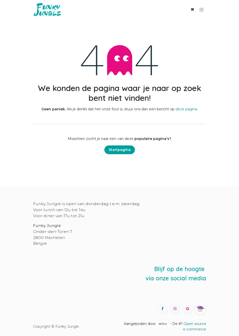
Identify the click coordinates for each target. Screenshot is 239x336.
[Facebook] (162, 309)
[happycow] (200, 308)
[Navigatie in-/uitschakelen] (201, 9)
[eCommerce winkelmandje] (192, 9)
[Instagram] (175, 309)
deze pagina (186, 109)
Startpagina (120, 149)
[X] (188, 309)
